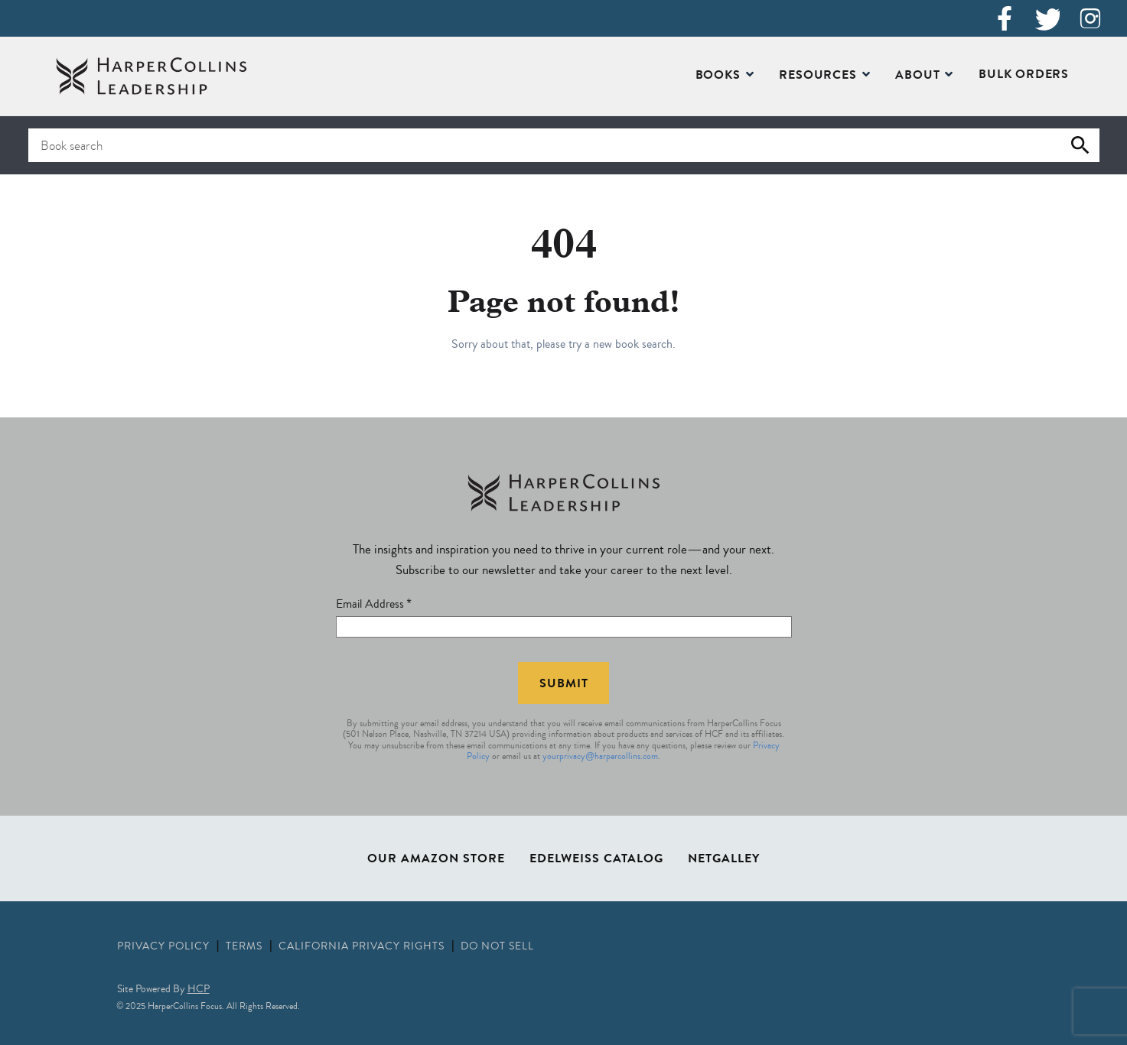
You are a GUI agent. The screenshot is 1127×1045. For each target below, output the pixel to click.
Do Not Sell (497, 947)
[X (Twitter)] (1047, 18)
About (917, 76)
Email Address (374, 605)
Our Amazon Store (436, 860)
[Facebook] (1004, 18)
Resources (817, 76)
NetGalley (724, 860)
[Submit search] (1080, 145)
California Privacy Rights (363, 947)
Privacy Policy (165, 947)
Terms (245, 947)
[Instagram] (1090, 18)
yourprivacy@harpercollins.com (600, 757)
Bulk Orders (1024, 76)
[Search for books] (563, 145)
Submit (563, 685)
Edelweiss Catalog (596, 860)
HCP (198, 990)
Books (718, 76)
